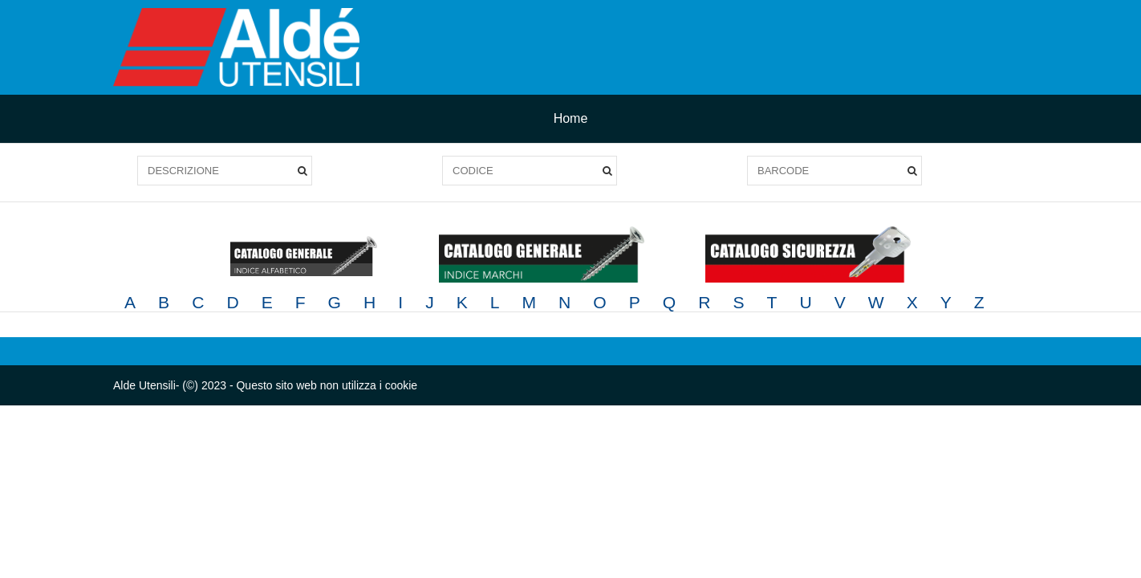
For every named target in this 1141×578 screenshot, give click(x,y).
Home (571, 118)
